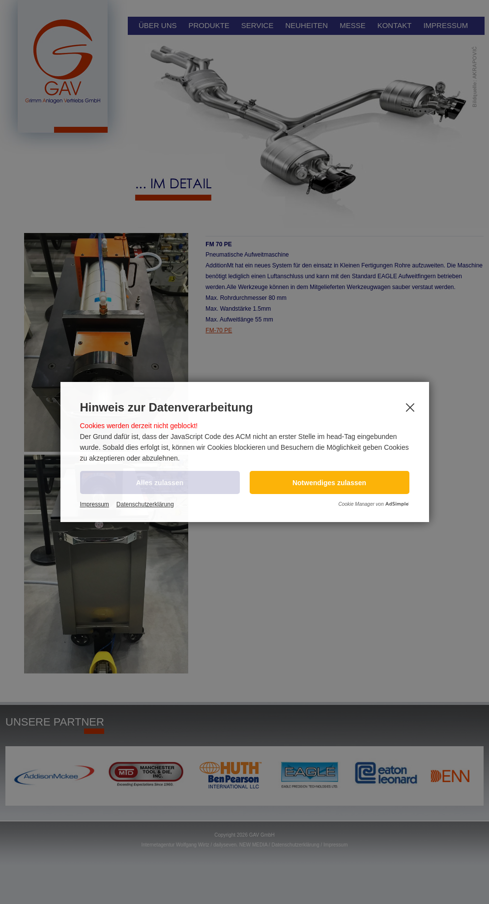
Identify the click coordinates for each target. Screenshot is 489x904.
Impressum (94, 504)
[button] (329, 482)
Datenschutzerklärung (145, 504)
